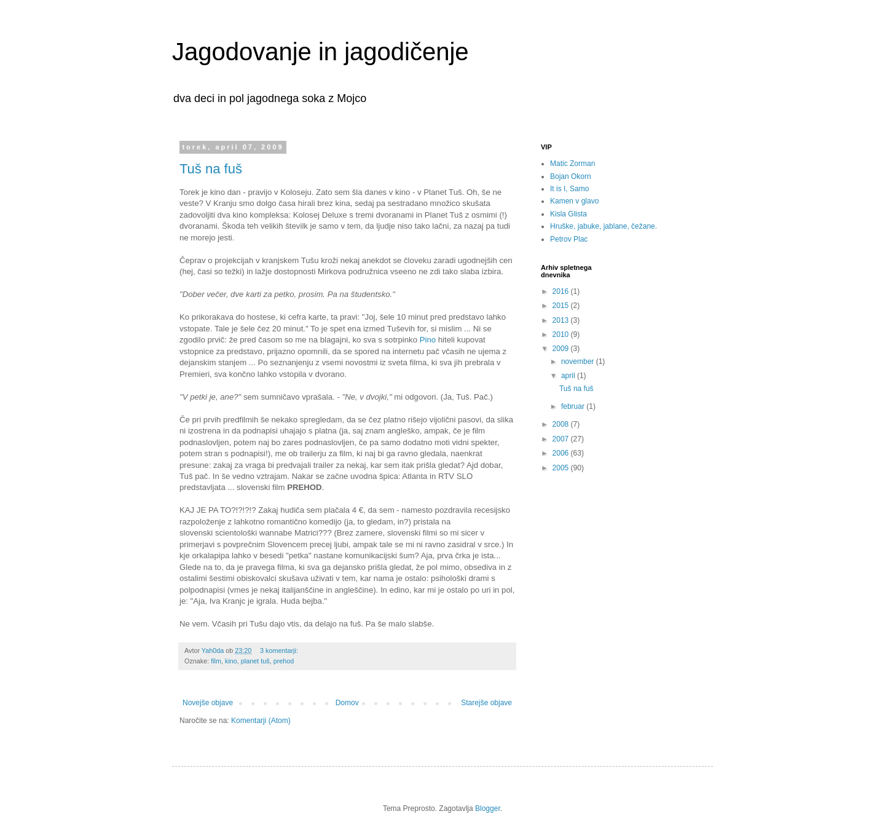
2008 (562, 424)
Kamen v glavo (574, 201)
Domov (347, 702)
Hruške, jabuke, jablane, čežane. (603, 226)
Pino (428, 339)
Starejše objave (486, 702)
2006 (562, 453)
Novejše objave (208, 702)
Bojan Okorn (570, 176)
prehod (283, 661)
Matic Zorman (572, 163)
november (578, 361)
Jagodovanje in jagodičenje (320, 51)
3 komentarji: (280, 650)
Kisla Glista (568, 214)
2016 (562, 291)
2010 (562, 334)
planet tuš (255, 661)
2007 (562, 439)
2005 (562, 468)
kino (231, 661)
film (216, 661)
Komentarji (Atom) (261, 720)
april (569, 375)
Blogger (487, 808)
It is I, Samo (569, 188)
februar (573, 406)
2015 (562, 305)
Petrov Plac (569, 239)
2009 (562, 348)
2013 (562, 320)
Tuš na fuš (210, 168)
